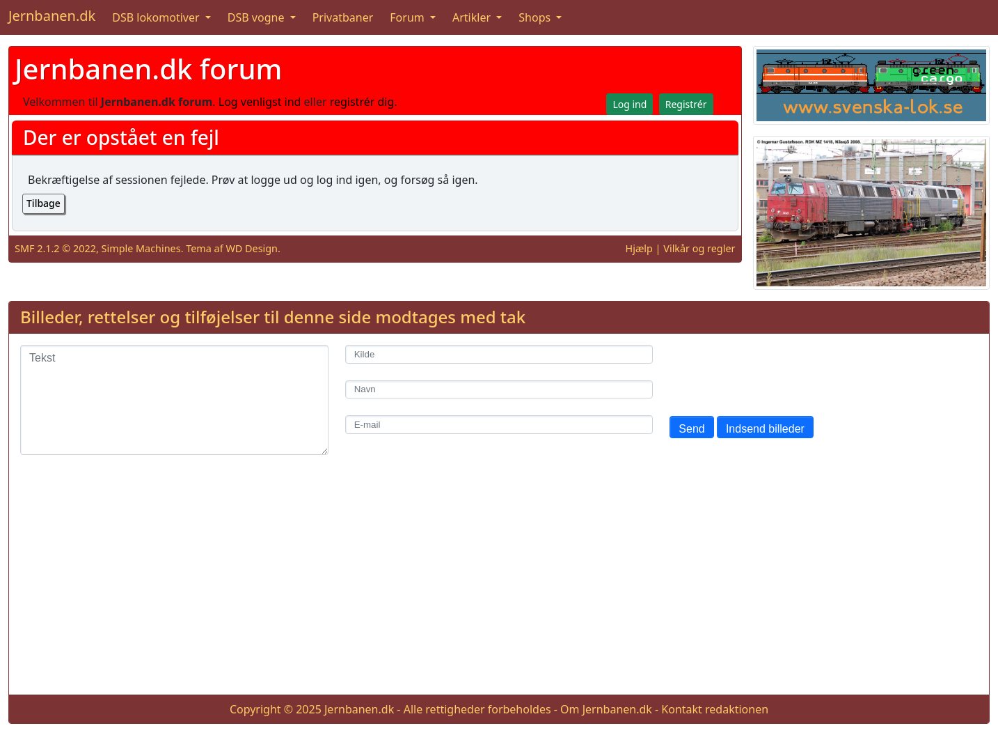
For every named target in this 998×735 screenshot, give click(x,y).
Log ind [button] (629, 104)
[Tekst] (174, 400)
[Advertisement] (499, 585)
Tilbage (43, 203)
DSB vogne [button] (257, 17)
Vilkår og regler (699, 248)
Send (691, 429)
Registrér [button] (686, 104)
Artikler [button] (472, 17)
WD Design (251, 248)
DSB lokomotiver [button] (157, 17)
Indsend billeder (765, 429)
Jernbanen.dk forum (148, 68)
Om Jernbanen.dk (606, 709)
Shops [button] (535, 17)
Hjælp (639, 248)
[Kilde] (499, 354)
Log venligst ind (260, 101)
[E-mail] (499, 424)
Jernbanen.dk (51, 15)
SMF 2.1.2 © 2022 (55, 248)
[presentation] (775, 372)
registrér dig (362, 101)
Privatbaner (343, 17)
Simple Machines (141, 248)
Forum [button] (408, 17)
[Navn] (499, 389)
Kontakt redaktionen (714, 709)
